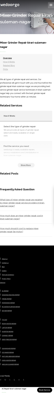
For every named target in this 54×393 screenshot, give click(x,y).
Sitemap (2, 282)
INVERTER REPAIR (7, 331)
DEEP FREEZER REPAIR (9, 339)
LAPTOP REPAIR (7, 327)
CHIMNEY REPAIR (7, 335)
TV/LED (4, 320)
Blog (3, 267)
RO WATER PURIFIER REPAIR (11, 307)
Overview (7, 58)
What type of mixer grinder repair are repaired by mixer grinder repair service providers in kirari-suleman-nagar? (22, 202)
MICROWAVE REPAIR (8, 303)
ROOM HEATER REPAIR (9, 323)
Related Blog (9, 65)
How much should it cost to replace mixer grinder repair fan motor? (19, 230)
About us (4, 259)
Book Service (44, 390)
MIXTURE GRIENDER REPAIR (11, 356)
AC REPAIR (5, 291)
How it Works (9, 62)
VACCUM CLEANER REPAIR (10, 364)
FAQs (5, 69)
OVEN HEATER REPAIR (9, 360)
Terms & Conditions (8, 275)
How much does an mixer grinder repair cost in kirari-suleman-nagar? (21, 217)
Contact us (5, 263)
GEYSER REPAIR (7, 311)
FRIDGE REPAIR (6, 299)
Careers (4, 271)
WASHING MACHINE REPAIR (11, 295)
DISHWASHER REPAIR (9, 348)
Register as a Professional (14, 15)
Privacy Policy (6, 278)
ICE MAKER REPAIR (8, 352)
